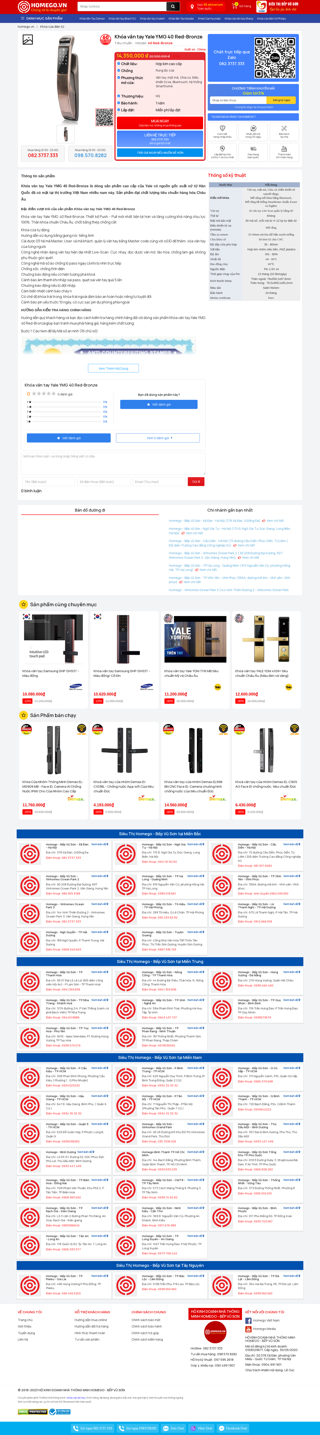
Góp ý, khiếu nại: (203, 1365)
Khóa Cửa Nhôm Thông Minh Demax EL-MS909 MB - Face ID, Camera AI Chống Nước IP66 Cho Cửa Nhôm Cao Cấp (52, 786)
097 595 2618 (224, 1359)
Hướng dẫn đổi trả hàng (91, 1326)
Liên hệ (23, 1339)
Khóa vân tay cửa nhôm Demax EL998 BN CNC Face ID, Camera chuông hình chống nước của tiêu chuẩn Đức (193, 786)
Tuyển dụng (26, 1333)
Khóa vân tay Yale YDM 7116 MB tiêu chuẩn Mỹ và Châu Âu (191, 673)
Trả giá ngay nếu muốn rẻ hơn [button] (160, 153)
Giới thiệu (24, 1326)
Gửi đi (196, 481)
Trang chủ (25, 1320)
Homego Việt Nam (262, 1320)
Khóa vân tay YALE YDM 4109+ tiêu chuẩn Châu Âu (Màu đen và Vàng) (262, 673)
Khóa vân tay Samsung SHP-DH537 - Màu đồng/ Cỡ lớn (122, 673)
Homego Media (260, 1329)
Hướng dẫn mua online (91, 1320)
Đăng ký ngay (281, 100)
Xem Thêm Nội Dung (113, 368)
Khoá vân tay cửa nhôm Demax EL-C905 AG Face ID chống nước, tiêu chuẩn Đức (266, 784)
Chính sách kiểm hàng (147, 1339)
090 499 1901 (225, 1365)
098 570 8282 (227, 1354)
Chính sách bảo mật (146, 1320)
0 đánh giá (65, 394)
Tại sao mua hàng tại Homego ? (233, 117)
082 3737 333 (212, 1348)
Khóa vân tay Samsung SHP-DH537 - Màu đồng (50, 673)
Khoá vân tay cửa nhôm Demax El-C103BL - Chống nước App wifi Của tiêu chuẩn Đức (124, 786)
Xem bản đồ (99, 844)
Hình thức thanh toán (90, 1333)
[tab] (160, 152)
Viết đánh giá (159, 404)
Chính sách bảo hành (147, 1326)
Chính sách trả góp (145, 1333)
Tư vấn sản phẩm (87, 1339)
